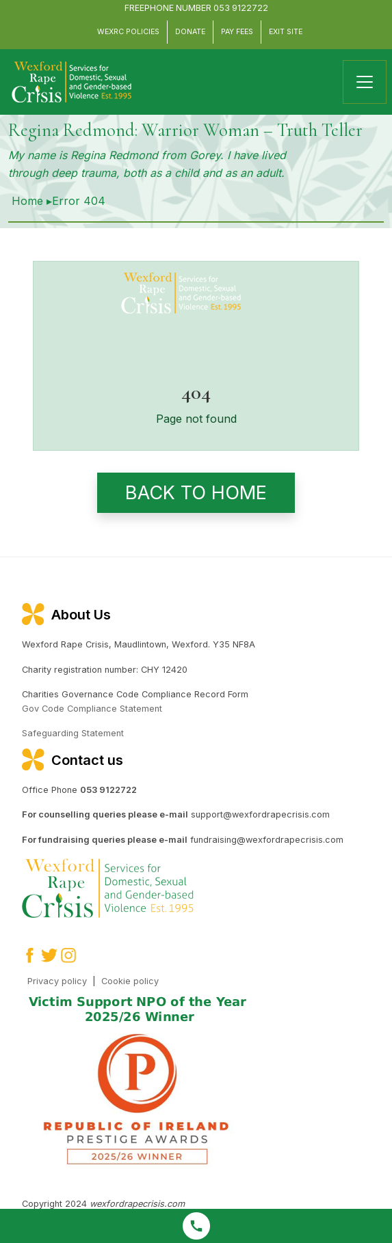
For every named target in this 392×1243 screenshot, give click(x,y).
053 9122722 (240, 8)
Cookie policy (130, 981)
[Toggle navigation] (365, 82)
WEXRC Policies (128, 31)
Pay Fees (237, 31)
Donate (190, 31)
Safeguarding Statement (73, 733)
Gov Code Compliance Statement (92, 708)
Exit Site (285, 31)
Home (27, 201)
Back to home (196, 492)
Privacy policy (57, 981)
